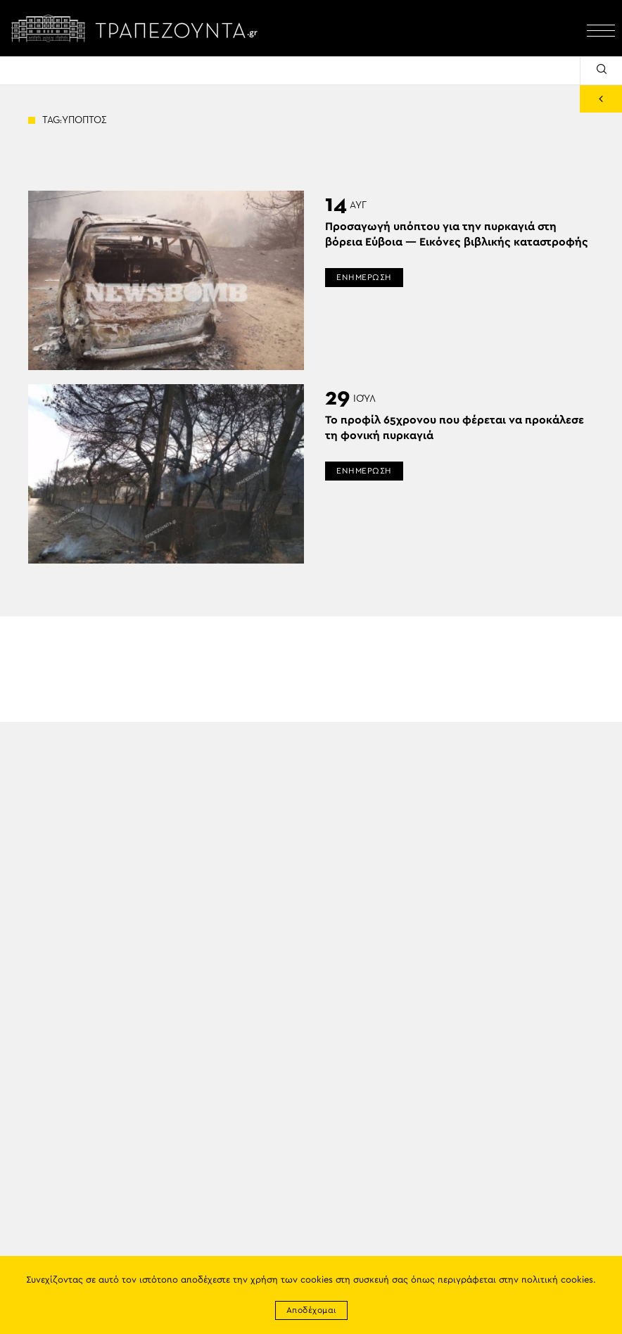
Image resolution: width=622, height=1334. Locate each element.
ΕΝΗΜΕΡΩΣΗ (364, 277)
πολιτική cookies (557, 1280)
